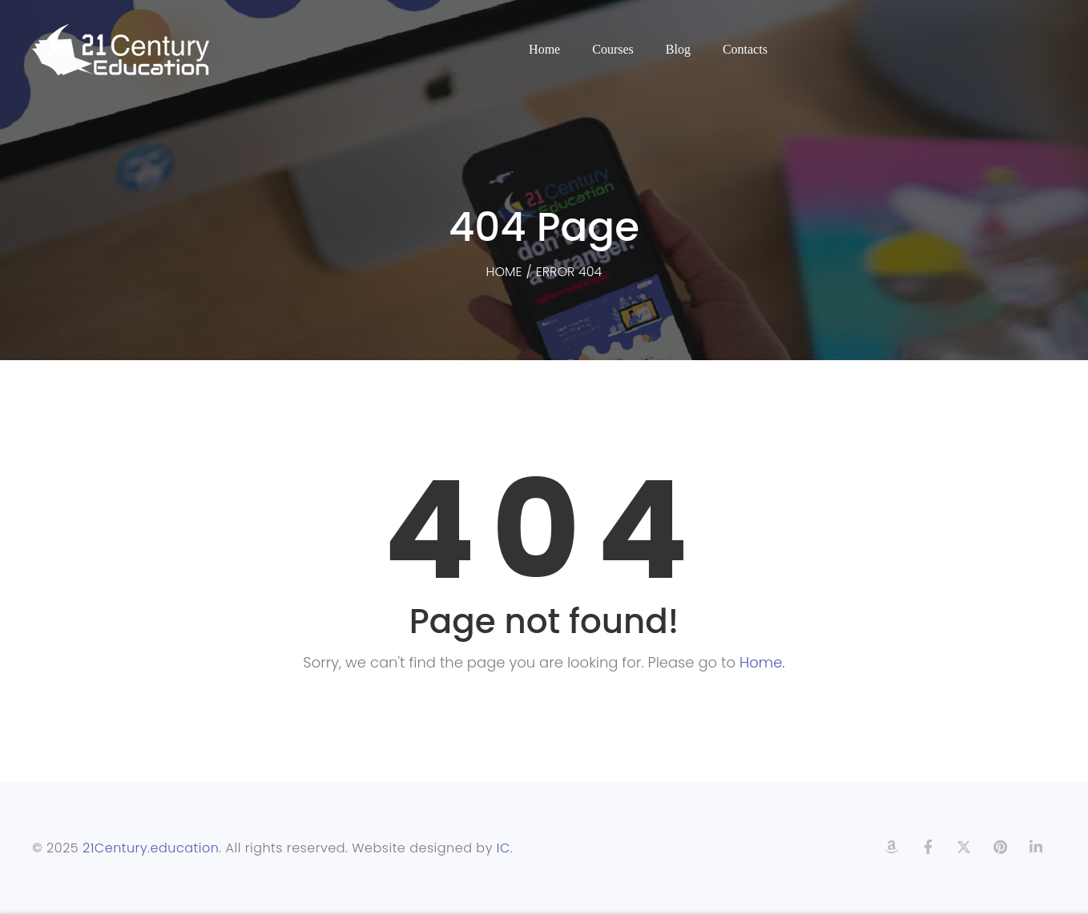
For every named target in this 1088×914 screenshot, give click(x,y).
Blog (678, 49)
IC (503, 848)
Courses (613, 49)
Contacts (745, 49)
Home (544, 49)
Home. (762, 662)
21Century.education (151, 848)
